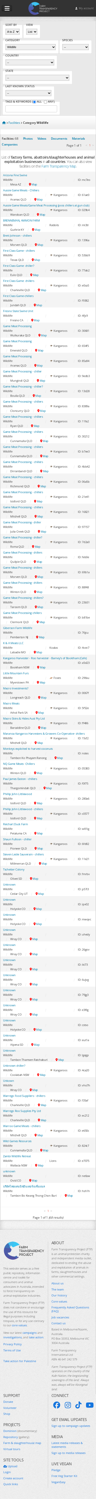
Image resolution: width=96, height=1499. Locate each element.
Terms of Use (12, 1350)
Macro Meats (11, 703)
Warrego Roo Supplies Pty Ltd (22, 1111)
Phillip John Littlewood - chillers (23, 809)
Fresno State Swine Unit (18, 311)
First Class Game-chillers (18, 296)
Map (33, 184)
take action (36, 1337)
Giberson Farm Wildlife (17, 628)
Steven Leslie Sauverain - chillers (23, 854)
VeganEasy (58, 1482)
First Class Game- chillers (18, 281)
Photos (28, 138)
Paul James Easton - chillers (20, 779)
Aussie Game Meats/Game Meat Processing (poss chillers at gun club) (46, 205)
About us (57, 1283)
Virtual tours (11, 1449)
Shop (6, 1414)
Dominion (20, 1431)
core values (19, 1325)
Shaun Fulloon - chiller (17, 839)
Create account (13, 1478)
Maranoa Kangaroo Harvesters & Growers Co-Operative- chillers (43, 733)
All (39, 101)
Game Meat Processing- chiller (22, 522)
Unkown (8, 1081)
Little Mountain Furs (16, 673)
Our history (59, 1295)
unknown (9, 1171)
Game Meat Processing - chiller (22, 371)
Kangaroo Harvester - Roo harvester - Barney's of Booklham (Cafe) (45, 658)
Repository (16, 1437)
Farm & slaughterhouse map (22, 1443)
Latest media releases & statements (67, 1445)
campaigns (30, 1333)
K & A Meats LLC (13, 643)
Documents (59, 138)
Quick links (10, 1484)
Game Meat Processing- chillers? (23, 598)
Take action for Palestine (19, 1361)
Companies (9, 144)
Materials (78, 138)
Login (7, 1472)
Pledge (55, 1470)
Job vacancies (60, 1317)
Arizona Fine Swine (15, 175)
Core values (59, 1301)
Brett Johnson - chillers (17, 235)
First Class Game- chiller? (18, 266)
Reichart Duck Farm (15, 824)
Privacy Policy (12, 1344)
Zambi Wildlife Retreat (17, 1156)
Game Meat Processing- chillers (22, 552)
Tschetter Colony (13, 869)
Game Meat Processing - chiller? (23, 386)
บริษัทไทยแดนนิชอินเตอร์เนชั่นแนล (24, 1186)
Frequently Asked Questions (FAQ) (70, 1309)
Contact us (58, 1323)
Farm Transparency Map (58, 166)
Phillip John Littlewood (17, 794)
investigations (12, 1337)
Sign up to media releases (68, 1453)
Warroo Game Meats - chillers (21, 1126)
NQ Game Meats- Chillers (19, 764)
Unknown (9, 884)
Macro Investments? (15, 688)
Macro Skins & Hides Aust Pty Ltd (24, 718)
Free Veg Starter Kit (64, 1476)
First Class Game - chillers (19, 250)
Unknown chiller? (14, 1065)
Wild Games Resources (17, 1141)
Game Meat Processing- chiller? (22, 537)
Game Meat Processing (17, 326)
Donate (8, 1402)
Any (51, 101)
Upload (10, 1466)
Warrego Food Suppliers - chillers (24, 1096)
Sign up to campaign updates (70, 1426)
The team (57, 1289)
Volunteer (10, 1408)
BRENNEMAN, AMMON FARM (21, 220)
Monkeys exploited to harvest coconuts (28, 749)
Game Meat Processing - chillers (23, 401)
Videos (41, 138)
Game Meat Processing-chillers (22, 613)
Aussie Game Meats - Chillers (21, 190)
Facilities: (8, 138)
